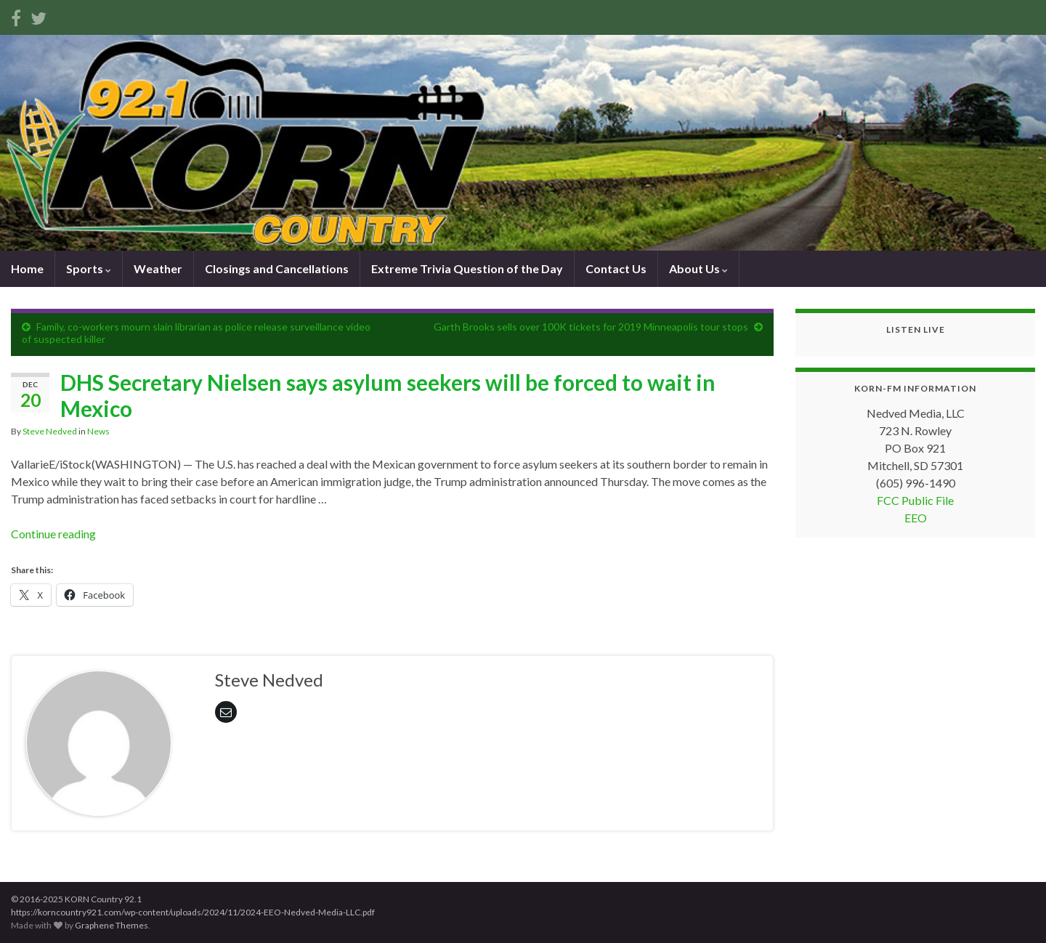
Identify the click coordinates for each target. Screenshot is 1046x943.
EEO (915, 518)
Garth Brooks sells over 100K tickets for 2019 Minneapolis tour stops (591, 326)
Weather (158, 268)
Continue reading (53, 534)
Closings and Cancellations (277, 268)
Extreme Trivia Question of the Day (467, 268)
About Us (698, 268)
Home (27, 268)
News (98, 431)
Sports (88, 268)
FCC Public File (915, 500)
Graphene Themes (111, 925)
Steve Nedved (50, 431)
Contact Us (615, 268)
